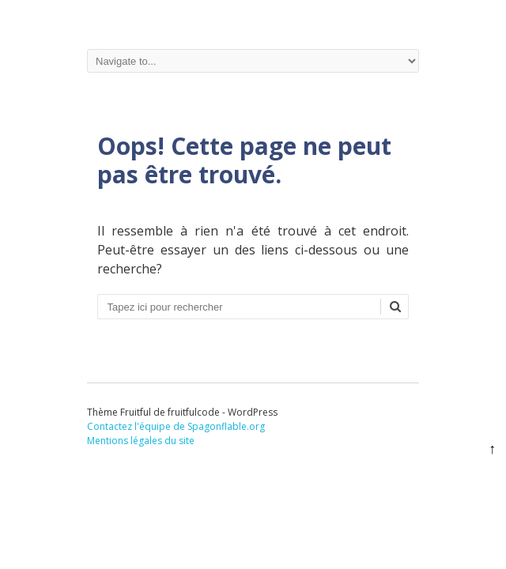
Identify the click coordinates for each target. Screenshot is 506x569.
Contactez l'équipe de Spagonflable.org (176, 426)
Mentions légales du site (140, 440)
